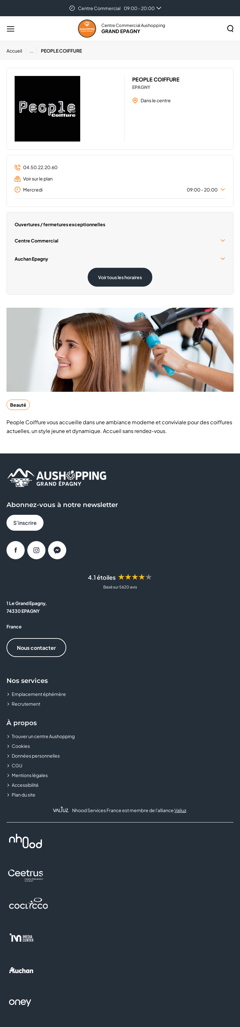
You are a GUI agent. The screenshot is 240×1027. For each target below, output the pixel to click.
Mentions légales (30, 775)
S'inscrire (25, 522)
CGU (17, 765)
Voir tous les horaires (120, 277)
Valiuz (180, 810)
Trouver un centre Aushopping (43, 736)
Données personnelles (36, 756)
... (31, 51)
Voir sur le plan (34, 179)
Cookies (21, 746)
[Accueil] (16, 51)
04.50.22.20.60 (36, 167)
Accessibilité (25, 785)
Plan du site (23, 795)
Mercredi (120, 189)
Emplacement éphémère (39, 694)
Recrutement (26, 704)
